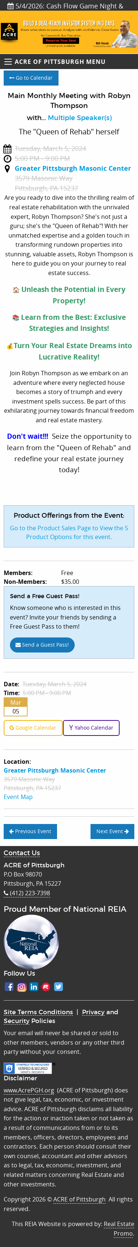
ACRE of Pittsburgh (79, 1199)
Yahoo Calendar (91, 727)
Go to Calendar (31, 77)
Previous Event (30, 831)
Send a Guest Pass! (42, 644)
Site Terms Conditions (38, 1012)
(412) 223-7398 (27, 893)
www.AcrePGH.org (29, 1090)
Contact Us (22, 853)
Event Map (18, 797)
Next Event (112, 831)
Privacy (93, 1012)
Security (16, 1021)
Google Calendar (33, 727)
